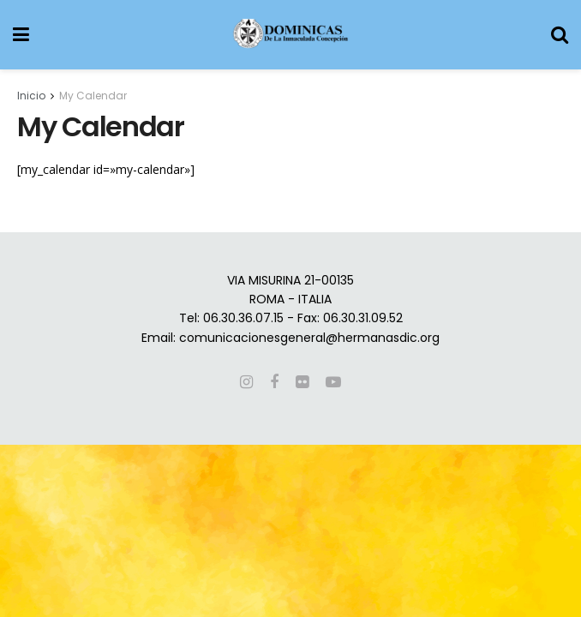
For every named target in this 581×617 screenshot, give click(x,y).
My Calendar (93, 95)
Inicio (31, 95)
